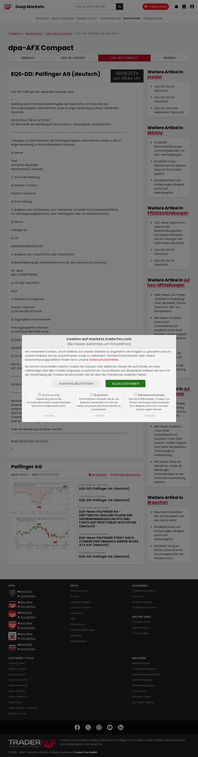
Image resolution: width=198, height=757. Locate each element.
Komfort (101, 395)
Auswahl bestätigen (76, 383)
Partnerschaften (151, 395)
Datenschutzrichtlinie (104, 360)
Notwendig (51, 395)
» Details (48, 416)
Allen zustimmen (125, 383)
